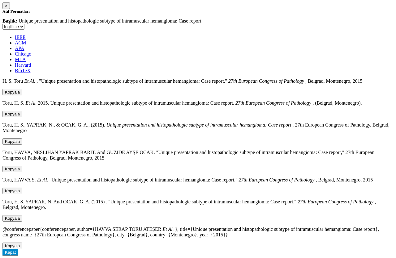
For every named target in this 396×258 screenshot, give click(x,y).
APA (19, 48)
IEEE (20, 37)
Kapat (10, 252)
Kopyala (12, 92)
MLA (20, 59)
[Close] (6, 5)
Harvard (23, 65)
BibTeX (22, 70)
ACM (20, 42)
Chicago (23, 53)
